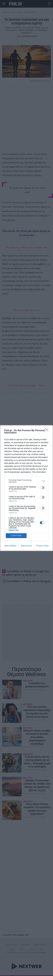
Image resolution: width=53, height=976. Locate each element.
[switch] (42, 487)
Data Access (26, 546)
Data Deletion (11, 546)
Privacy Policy (42, 546)
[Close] (47, 430)
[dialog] (26, 488)
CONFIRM (16, 536)
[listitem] (26, 481)
